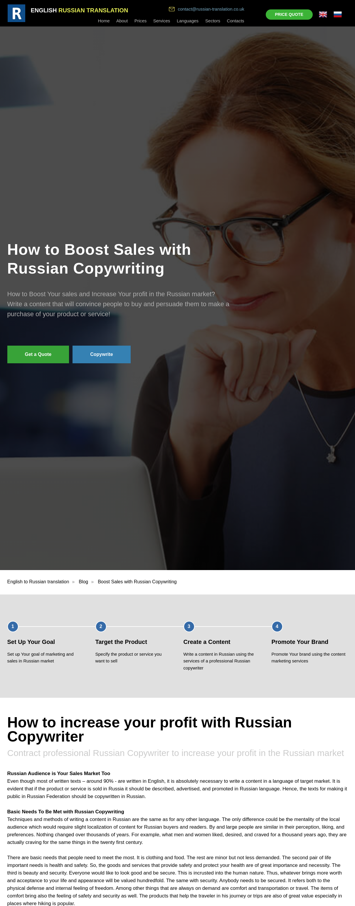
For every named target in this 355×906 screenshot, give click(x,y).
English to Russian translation (38, 581)
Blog (83, 581)
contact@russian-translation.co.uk (211, 8)
